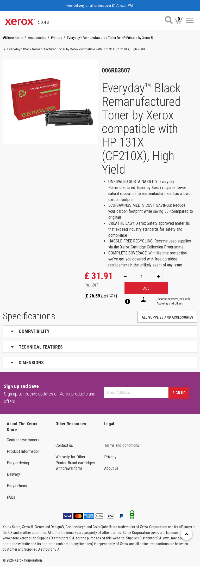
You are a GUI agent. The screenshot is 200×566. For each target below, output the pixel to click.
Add (146, 288)
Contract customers (23, 439)
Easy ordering (18, 462)
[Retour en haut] (186, 534)
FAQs (11, 497)
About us (111, 468)
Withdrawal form (68, 468)
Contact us (64, 445)
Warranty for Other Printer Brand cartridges (75, 459)
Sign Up (178, 393)
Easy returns (17, 485)
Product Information (23, 451)
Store (43, 22)
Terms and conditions (121, 445)
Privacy (110, 456)
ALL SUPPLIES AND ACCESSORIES (167, 317)
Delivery (13, 474)
